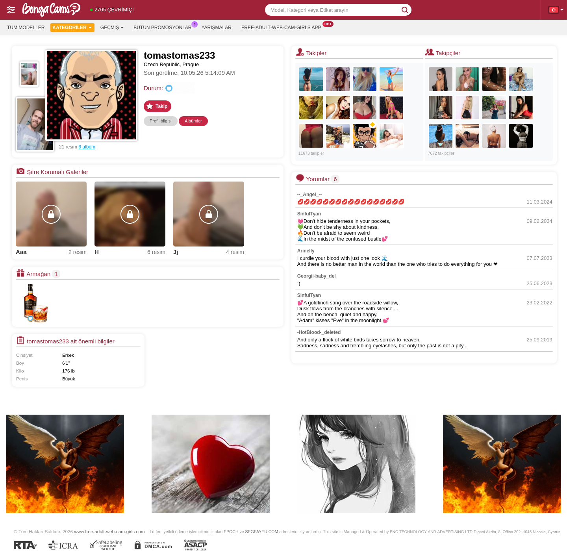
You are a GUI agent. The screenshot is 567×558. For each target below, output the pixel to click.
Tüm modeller (25, 27)
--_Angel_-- (309, 194)
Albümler (193, 121)
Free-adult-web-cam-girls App (283, 26)
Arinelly (306, 251)
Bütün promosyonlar (164, 26)
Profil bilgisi (161, 121)
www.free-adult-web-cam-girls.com (109, 531)
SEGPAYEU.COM (261, 531)
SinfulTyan (309, 214)
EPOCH (231, 531)
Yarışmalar (217, 27)
